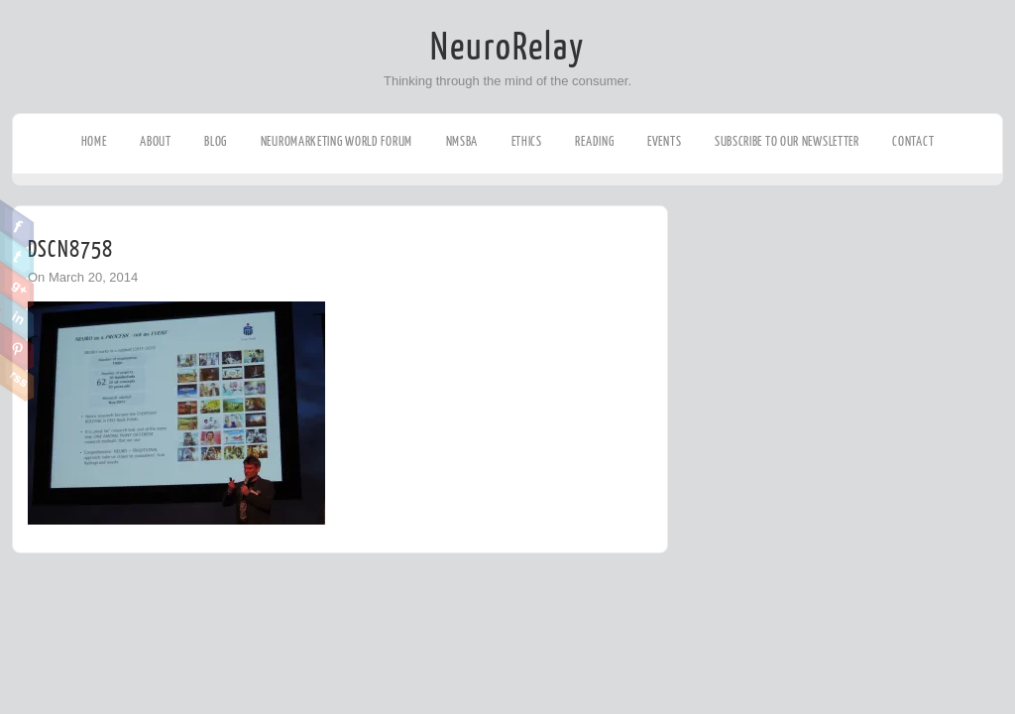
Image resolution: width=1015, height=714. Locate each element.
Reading (594, 141)
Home (94, 141)
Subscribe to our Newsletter (787, 141)
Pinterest (17, 347)
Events (664, 141)
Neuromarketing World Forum (336, 141)
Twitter (17, 255)
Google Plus (17, 285)
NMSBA (462, 141)
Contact (913, 141)
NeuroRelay (507, 47)
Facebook (17, 224)
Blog (215, 141)
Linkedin (17, 316)
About (155, 141)
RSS (17, 378)
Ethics (526, 141)
